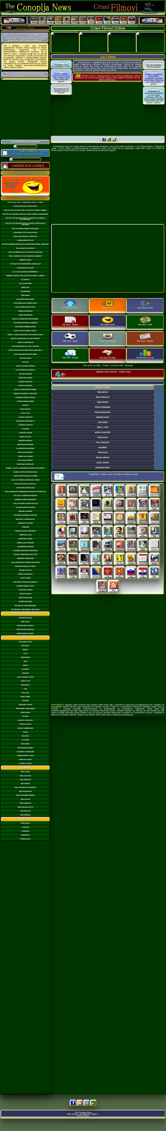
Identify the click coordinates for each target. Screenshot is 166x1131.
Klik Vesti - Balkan (70, 321)
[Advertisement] (25, 109)
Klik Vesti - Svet (145, 321)
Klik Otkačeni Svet (145, 304)
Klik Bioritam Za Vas (145, 354)
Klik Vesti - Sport (70, 337)
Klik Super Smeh (107, 321)
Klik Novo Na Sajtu (108, 354)
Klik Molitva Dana (70, 304)
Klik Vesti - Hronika (145, 337)
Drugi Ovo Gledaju (108, 337)
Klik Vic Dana (107, 304)
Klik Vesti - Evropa (70, 354)
